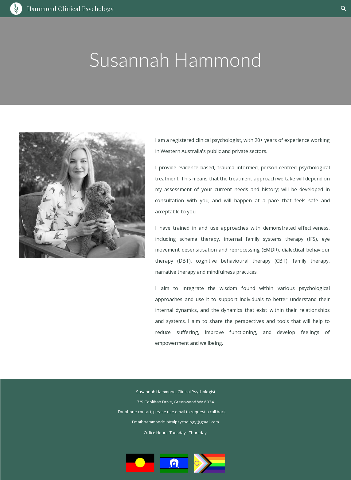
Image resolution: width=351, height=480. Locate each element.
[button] (343, 8)
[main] (175, 61)
